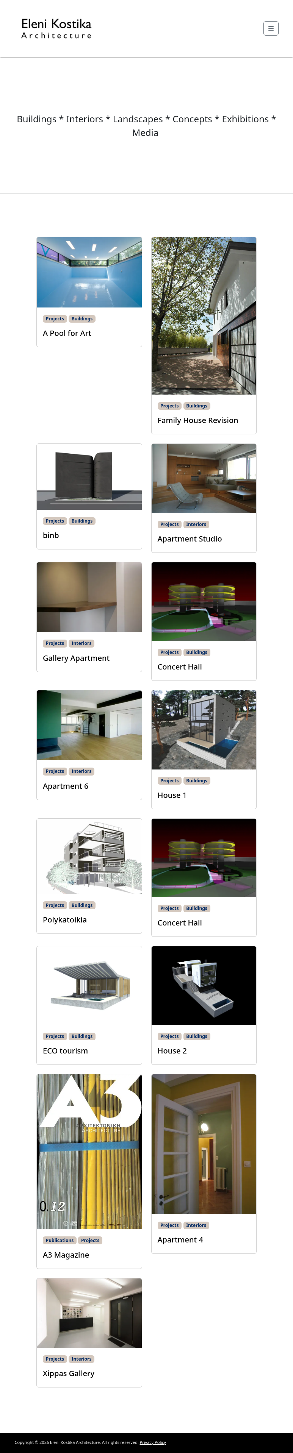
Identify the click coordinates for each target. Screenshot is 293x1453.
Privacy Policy (153, 1442)
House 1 (172, 795)
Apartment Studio (190, 539)
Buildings (82, 318)
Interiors (196, 524)
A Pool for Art (67, 333)
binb (51, 535)
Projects (55, 318)
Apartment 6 (65, 786)
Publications (60, 1240)
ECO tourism (65, 1051)
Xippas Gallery (68, 1373)
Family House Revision (199, 420)
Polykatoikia (65, 920)
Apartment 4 (180, 1240)
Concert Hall (180, 667)
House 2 (172, 1051)
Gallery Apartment (76, 658)
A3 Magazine (66, 1255)
